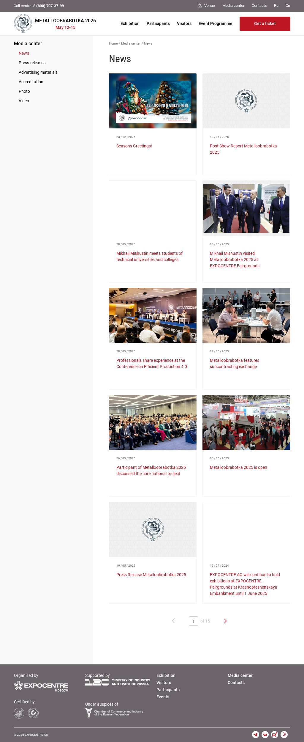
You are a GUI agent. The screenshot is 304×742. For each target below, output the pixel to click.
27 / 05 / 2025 (219, 351)
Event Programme (215, 23)
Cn (288, 5)
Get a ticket (265, 23)
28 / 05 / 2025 (125, 244)
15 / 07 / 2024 (219, 565)
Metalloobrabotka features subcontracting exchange (234, 363)
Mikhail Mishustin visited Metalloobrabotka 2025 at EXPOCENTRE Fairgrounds (234, 259)
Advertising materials (38, 72)
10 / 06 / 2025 (219, 137)
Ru (276, 5)
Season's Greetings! (134, 146)
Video (24, 100)
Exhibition (130, 23)
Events (162, 696)
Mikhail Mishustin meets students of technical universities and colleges (149, 256)
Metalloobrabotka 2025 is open (238, 467)
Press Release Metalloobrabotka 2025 (151, 574)
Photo (24, 91)
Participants (158, 23)
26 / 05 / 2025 (125, 458)
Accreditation (31, 81)
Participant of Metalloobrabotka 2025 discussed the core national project (151, 470)
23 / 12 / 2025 (125, 137)
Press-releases (32, 62)
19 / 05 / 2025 (125, 565)
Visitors (184, 23)
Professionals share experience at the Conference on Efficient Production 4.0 (151, 363)
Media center (28, 43)
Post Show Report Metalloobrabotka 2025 (243, 149)
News (24, 53)
